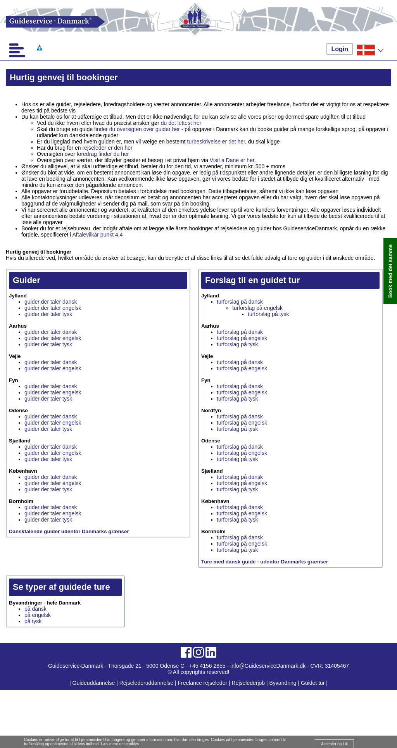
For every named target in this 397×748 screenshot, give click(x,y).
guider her (167, 129)
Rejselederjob (248, 683)
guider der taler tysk (48, 314)
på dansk (35, 609)
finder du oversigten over (124, 129)
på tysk (32, 621)
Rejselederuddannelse (147, 683)
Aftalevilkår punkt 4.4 (97, 234)
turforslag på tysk (268, 314)
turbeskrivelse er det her (216, 141)
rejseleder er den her (108, 148)
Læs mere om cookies (120, 744)
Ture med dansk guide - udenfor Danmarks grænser (264, 562)
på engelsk (37, 615)
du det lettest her (181, 123)
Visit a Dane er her (232, 160)
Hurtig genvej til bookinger (64, 77)
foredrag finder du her (103, 154)
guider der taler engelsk (52, 308)
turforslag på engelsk (257, 308)
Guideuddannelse (94, 683)
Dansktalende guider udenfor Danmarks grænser (69, 531)
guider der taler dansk (50, 302)
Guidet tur (313, 683)
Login (339, 49)
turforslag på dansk (240, 302)
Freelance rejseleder (202, 683)
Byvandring (283, 683)
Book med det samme (390, 271)
